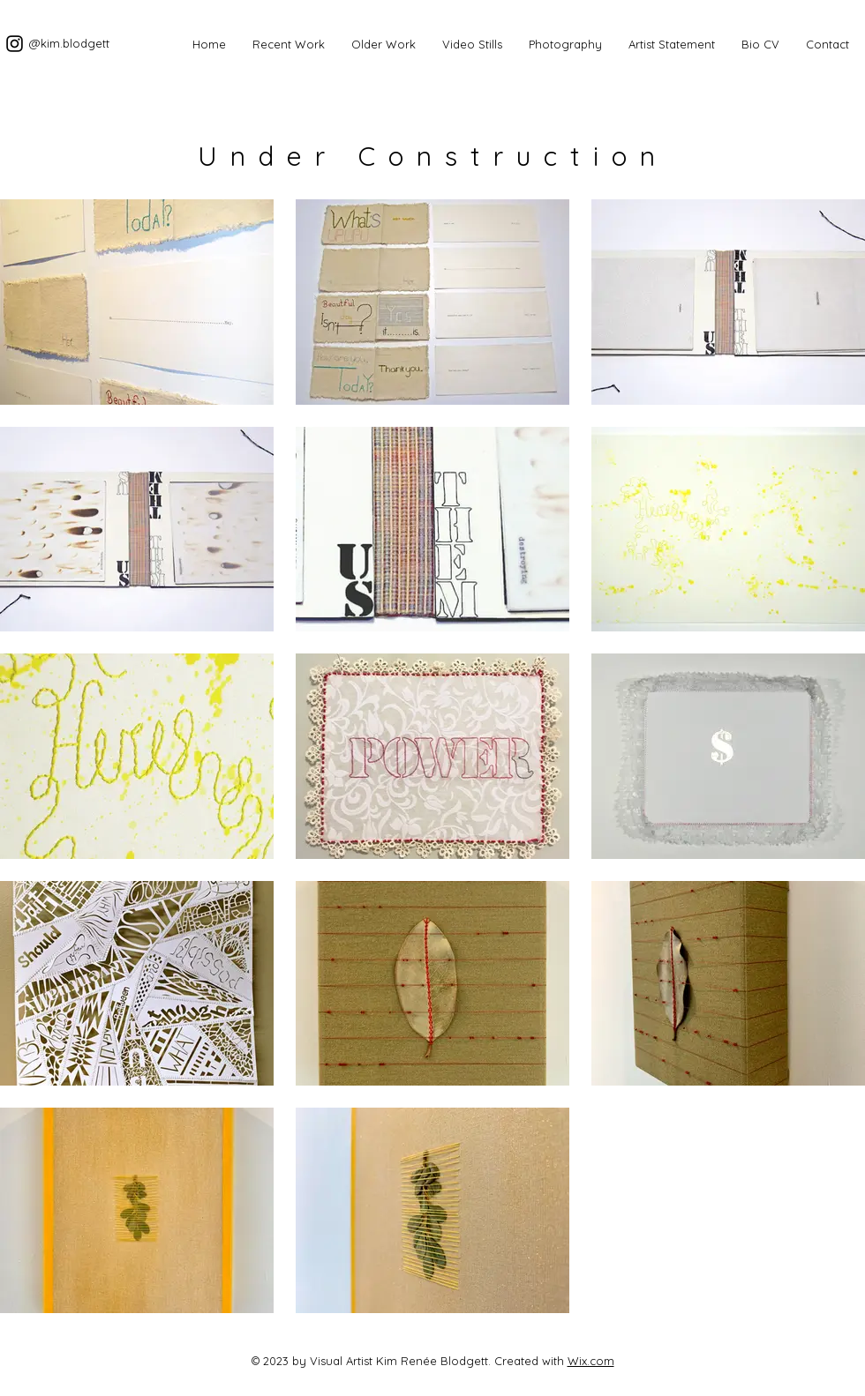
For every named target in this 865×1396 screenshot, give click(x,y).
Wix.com (591, 1361)
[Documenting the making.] (15, 44)
